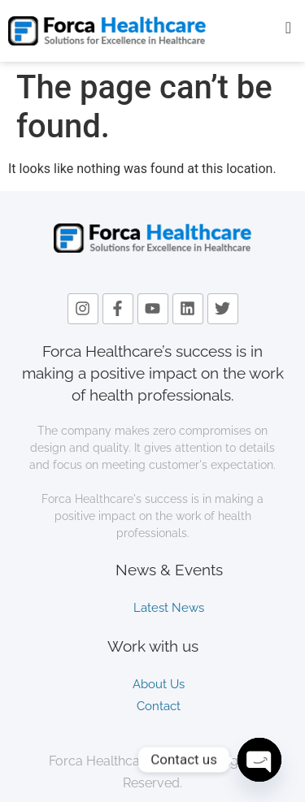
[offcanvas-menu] (288, 28)
